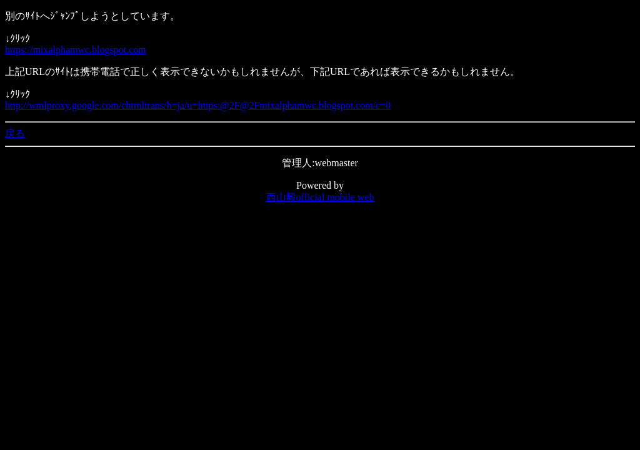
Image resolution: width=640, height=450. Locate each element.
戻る (15, 133)
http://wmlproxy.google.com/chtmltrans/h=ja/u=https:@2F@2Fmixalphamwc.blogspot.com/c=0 (198, 105)
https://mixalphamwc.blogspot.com (75, 49)
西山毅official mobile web (320, 197)
